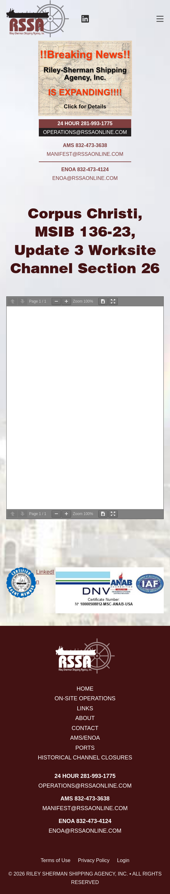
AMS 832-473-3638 (85, 145)
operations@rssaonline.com (85, 132)
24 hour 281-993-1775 (85, 123)
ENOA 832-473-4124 (85, 169)
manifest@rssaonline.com (85, 154)
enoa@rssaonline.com (85, 178)
